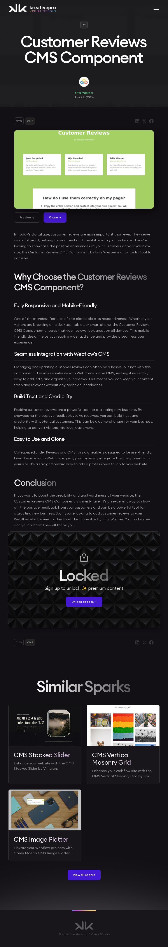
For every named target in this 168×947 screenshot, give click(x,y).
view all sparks (84, 875)
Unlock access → (84, 602)
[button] (155, 8)
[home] (32, 7)
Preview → (27, 217)
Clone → (55, 217)
